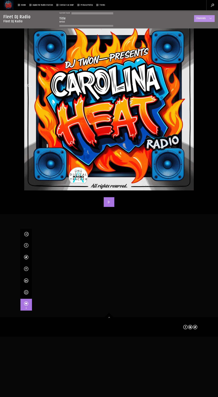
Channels (204, 19)
